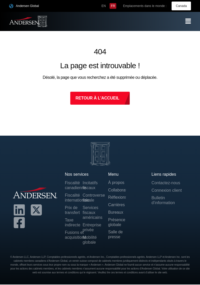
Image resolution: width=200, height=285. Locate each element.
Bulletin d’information (163, 200)
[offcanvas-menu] (188, 21)
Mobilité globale (90, 240)
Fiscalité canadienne (74, 185)
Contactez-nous (165, 183)
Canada (181, 6)
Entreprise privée (92, 227)
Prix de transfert (72, 210)
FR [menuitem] (113, 6)
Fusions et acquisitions (74, 235)
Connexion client (166, 190)
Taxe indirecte (72, 222)
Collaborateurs (117, 190)
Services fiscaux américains (92, 212)
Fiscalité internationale (74, 197)
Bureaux (116, 213)
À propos (116, 183)
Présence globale (117, 223)
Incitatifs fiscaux (90, 185)
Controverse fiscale (92, 197)
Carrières (116, 205)
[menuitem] (103, 6)
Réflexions (117, 198)
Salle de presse (115, 235)
